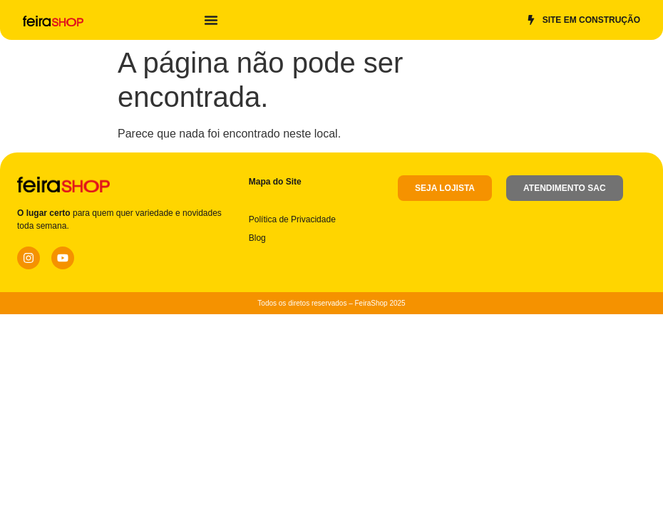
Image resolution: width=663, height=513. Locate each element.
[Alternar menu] (211, 20)
